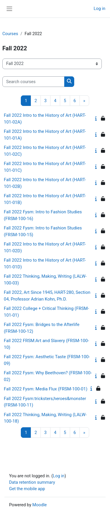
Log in (99, 8)
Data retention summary (32, 482)
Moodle (39, 504)
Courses (10, 33)
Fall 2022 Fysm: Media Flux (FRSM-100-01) (45, 389)
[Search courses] (33, 81)
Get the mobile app (27, 488)
